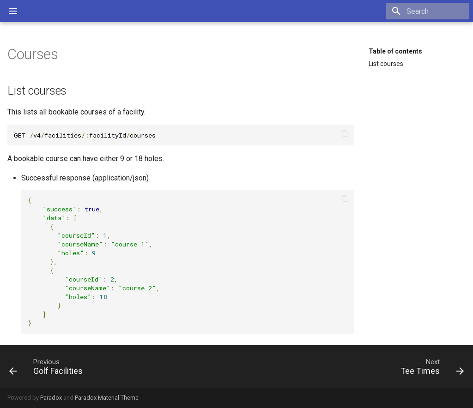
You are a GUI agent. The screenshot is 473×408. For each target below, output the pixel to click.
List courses (386, 63)
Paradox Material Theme (107, 397)
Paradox (51, 397)
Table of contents (395, 51)
